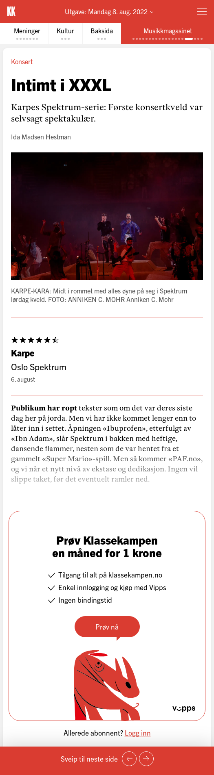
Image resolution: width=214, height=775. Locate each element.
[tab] (27, 33)
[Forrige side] (129, 758)
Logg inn (138, 732)
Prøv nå (107, 626)
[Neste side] (146, 758)
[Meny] (202, 11)
